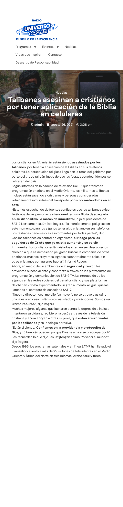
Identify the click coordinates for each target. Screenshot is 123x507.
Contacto (55, 55)
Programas (23, 47)
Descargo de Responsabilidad (37, 62)
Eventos (48, 47)
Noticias (71, 47)
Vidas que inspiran (28, 55)
